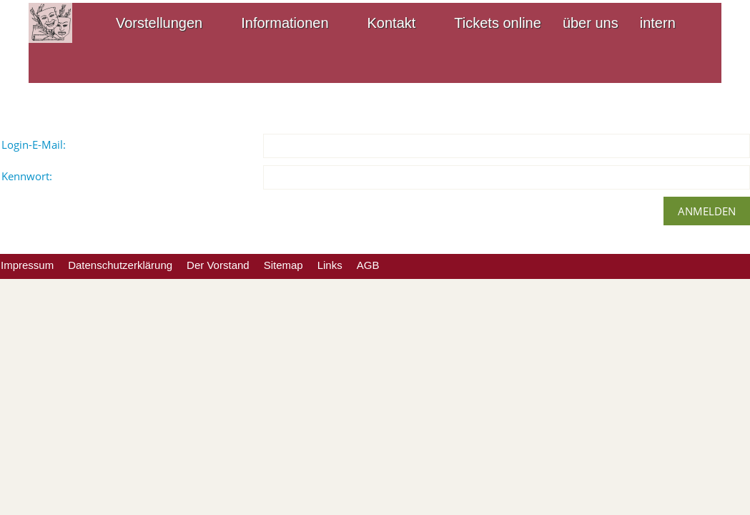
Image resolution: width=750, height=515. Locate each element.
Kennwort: (26, 176)
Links (329, 265)
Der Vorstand (218, 265)
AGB (368, 265)
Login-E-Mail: (33, 144)
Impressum (27, 265)
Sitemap (283, 265)
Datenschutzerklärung (120, 265)
